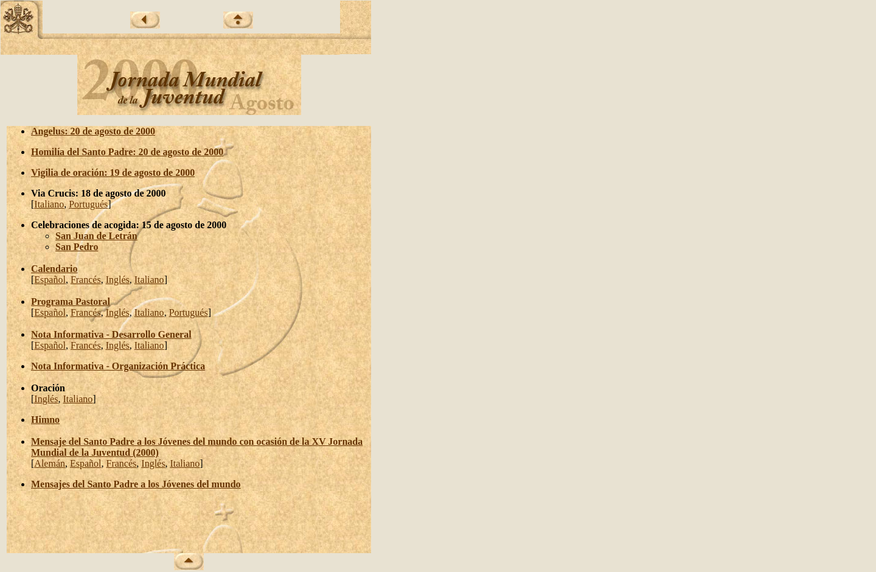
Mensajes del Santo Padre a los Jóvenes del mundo (136, 484)
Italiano (49, 204)
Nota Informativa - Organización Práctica (118, 366)
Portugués (88, 204)
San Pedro (76, 247)
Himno (45, 419)
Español (50, 279)
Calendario (54, 268)
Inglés (118, 279)
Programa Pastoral (70, 301)
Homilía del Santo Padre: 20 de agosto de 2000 (127, 152)
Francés (86, 279)
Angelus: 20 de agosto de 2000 (93, 131)
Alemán (49, 463)
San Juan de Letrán (96, 236)
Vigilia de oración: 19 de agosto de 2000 (113, 172)
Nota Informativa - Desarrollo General (111, 334)
